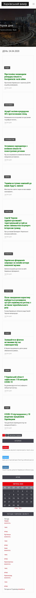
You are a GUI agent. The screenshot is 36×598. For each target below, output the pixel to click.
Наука (7, 177)
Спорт (7, 333)
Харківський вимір (15, 4)
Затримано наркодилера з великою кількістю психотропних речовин (15, 148)
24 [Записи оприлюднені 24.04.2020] (22, 502)
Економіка (9, 105)
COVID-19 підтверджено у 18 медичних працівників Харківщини (17, 416)
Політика (8, 211)
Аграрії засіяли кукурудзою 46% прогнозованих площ (16, 112)
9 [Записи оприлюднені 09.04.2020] (18, 495)
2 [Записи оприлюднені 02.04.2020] (18, 491)
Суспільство (9, 139)
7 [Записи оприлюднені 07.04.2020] (9, 495)
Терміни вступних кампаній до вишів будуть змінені (18, 184)
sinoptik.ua (21, 589)
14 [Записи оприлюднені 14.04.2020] (9, 498)
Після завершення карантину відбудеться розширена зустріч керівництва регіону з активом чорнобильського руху (17, 302)
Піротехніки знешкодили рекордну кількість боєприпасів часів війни (15, 76)
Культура (8, 254)
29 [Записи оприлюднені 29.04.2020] (14, 505)
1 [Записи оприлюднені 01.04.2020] (13, 491)
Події (7, 67)
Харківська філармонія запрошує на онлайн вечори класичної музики (16, 263)
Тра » (20, 508)
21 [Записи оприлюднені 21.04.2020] (9, 502)
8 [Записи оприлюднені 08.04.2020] (13, 495)
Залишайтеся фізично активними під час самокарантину (14, 342)
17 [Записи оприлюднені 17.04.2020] (22, 498)
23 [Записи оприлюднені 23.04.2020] (18, 502)
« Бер (16, 508)
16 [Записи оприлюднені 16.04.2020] (18, 498)
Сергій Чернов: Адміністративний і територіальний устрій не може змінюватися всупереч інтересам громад (17, 223)
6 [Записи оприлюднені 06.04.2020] (4, 495)
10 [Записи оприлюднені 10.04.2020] (22, 495)
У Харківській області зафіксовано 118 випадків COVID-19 (16, 379)
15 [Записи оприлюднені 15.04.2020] (14, 498)
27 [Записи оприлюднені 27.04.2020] (5, 505)
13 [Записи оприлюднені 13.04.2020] (5, 498)
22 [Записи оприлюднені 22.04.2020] (14, 502)
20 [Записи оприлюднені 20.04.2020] (5, 502)
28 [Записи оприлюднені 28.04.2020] (9, 505)
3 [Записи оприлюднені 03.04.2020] (22, 491)
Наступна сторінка (15, 435)
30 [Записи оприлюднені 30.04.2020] (18, 505)
